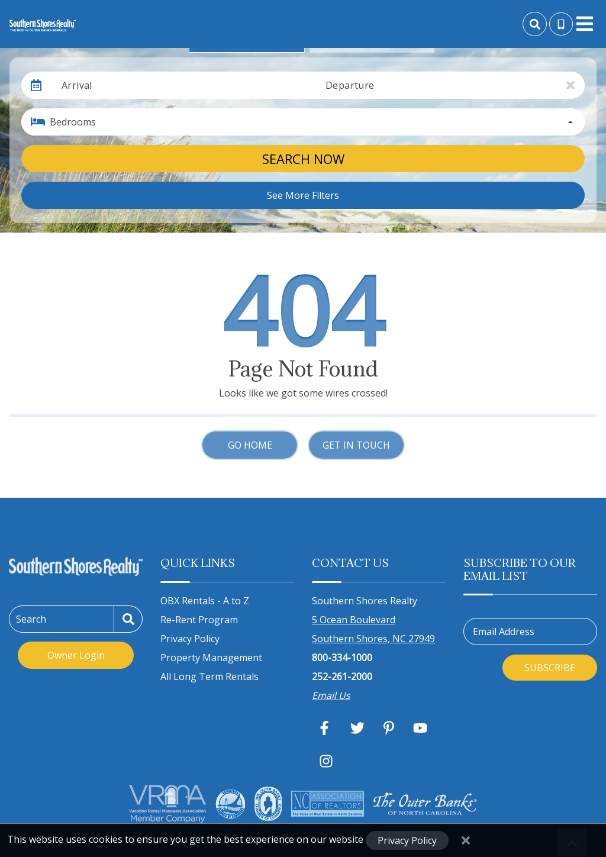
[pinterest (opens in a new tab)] (389, 728)
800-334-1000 (342, 657)
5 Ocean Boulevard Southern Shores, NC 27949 (373, 629)
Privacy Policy (190, 638)
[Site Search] (535, 24)
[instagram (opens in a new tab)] (326, 761)
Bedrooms (73, 121)
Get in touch (356, 445)
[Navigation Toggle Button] (585, 24)
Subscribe (549, 667)
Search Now (303, 158)
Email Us (331, 695)
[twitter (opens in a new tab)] (357, 728)
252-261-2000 (342, 676)
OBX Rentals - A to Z (204, 600)
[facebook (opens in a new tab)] (326, 728)
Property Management (211, 657)
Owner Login (76, 655)
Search (31, 619)
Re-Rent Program (199, 619)
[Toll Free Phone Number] (561, 24)
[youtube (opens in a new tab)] (420, 728)
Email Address (503, 631)
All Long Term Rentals (209, 676)
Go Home (250, 445)
